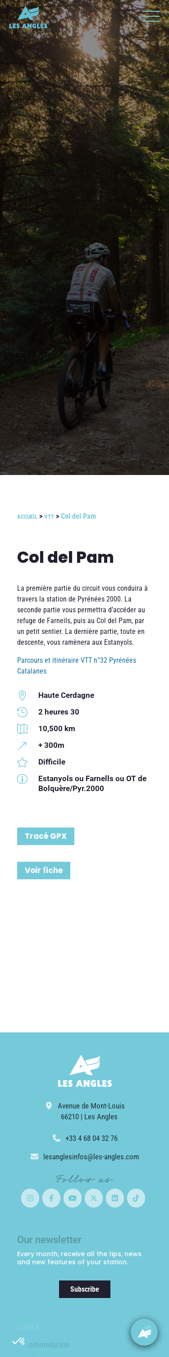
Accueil (27, 516)
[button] (19, 1341)
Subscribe (84, 1289)
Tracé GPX (46, 836)
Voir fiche (44, 870)
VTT (49, 516)
